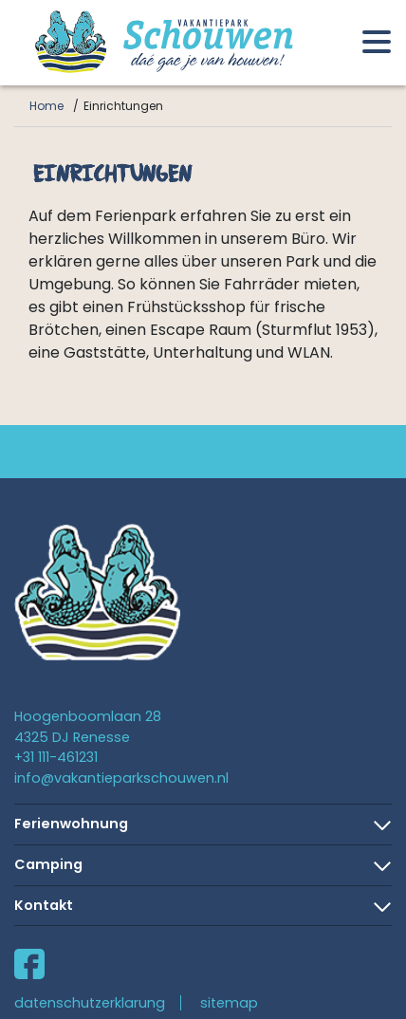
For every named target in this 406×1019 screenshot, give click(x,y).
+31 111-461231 (56, 757)
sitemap (229, 1002)
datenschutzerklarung (89, 1002)
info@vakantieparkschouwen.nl (121, 778)
